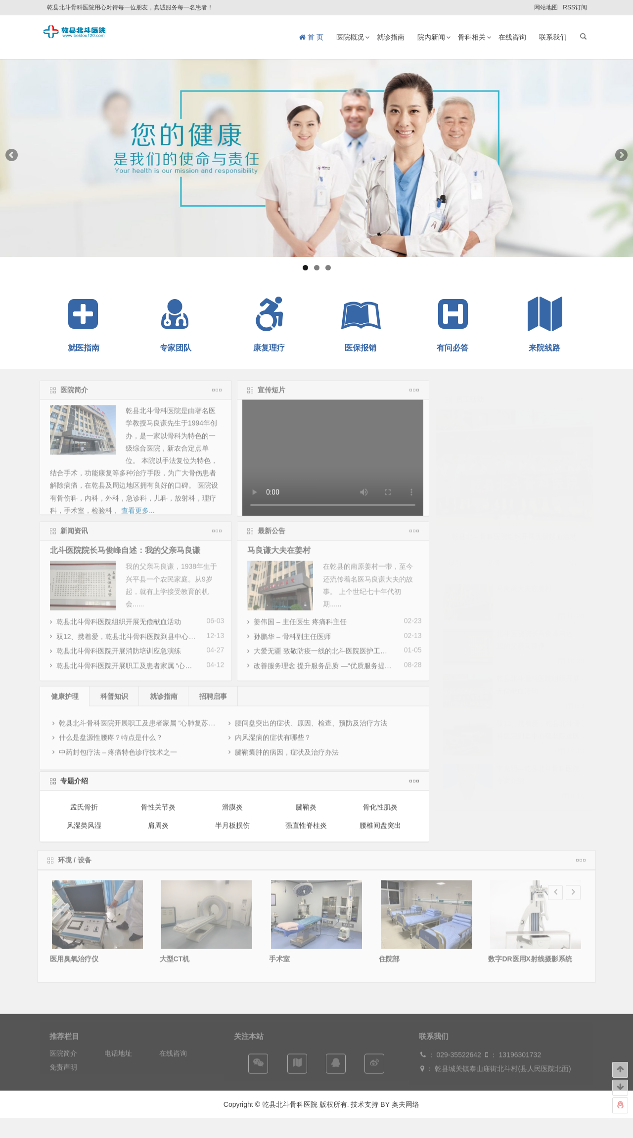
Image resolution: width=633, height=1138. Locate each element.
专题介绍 (74, 787)
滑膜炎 (232, 814)
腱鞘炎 (306, 814)
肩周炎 (158, 831)
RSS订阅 (575, 7)
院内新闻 (431, 37)
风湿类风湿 (84, 831)
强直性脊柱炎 (306, 831)
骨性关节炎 (158, 814)
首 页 (311, 37)
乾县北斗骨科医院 (288, 1104)
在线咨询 (512, 37)
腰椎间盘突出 (380, 831)
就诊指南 (391, 37)
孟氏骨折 (84, 814)
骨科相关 (472, 37)
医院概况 (350, 37)
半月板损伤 (232, 831)
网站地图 (546, 7)
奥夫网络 (405, 1104)
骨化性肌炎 (380, 814)
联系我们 (553, 37)
